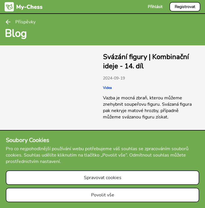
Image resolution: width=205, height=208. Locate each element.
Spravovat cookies (102, 177)
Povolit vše (102, 195)
